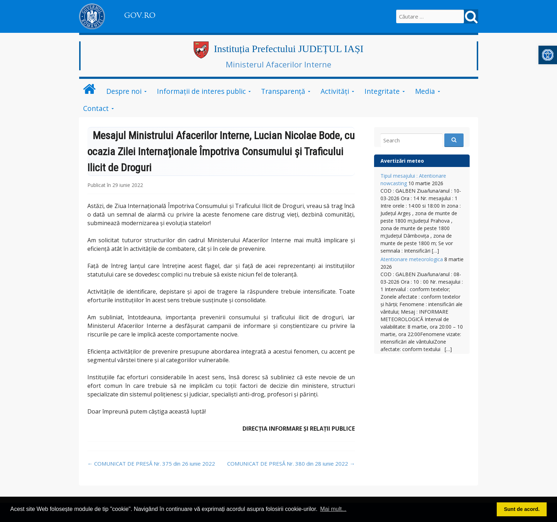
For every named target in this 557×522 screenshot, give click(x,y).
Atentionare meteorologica (411, 259)
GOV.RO (139, 15)
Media (425, 91)
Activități (335, 91)
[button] (547, 55)
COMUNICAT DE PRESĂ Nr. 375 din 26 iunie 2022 (151, 463)
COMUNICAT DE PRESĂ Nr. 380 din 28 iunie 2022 (291, 463)
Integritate (382, 91)
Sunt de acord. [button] (522, 509)
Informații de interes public (201, 91)
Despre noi (124, 91)
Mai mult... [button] (333, 509)
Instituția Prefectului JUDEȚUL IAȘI (289, 48)
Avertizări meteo (402, 160)
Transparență (283, 91)
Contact (96, 108)
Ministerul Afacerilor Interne (278, 64)
